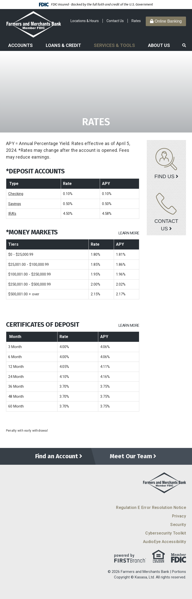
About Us (159, 45)
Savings (14, 204)
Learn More (128, 233)
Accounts (20, 45)
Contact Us (115, 21)
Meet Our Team (131, 456)
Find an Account (56, 456)
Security (178, 524)
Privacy (179, 516)
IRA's (12, 213)
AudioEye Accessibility (164, 541)
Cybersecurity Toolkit (165, 533)
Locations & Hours (84, 21)
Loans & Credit (63, 45)
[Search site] (184, 45)
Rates (136, 21)
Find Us (164, 176)
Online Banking (166, 21)
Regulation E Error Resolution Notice (151, 507)
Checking (15, 193)
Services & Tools (114, 45)
